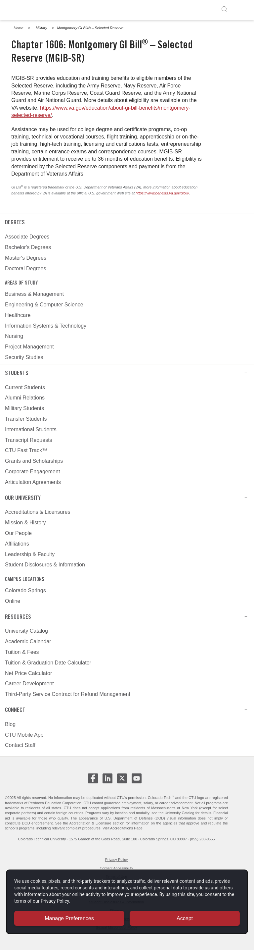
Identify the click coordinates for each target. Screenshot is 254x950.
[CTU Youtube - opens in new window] (137, 781)
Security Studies (24, 357)
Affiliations (17, 544)
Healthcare (17, 315)
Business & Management (34, 294)
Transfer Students (26, 419)
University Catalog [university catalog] (26, 631)
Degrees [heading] (126, 222)
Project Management (29, 346)
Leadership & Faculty (30, 554)
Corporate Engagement (32, 471)
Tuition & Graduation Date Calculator (48, 662)
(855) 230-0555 (202, 839)
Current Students (25, 387)
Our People (18, 533)
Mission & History (25, 522)
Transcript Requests (28, 440)
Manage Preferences (69, 918)
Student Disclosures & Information (45, 564)
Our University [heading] (126, 497)
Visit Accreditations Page (123, 828)
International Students (31, 429)
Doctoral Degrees (25, 268)
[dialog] (127, 901)
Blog (10, 724)
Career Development (29, 683)
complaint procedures (83, 828)
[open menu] (241, 9)
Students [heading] (126, 372)
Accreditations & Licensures (37, 512)
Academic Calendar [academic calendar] (28, 641)
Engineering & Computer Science (44, 304)
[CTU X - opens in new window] (122, 778)
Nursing (14, 336)
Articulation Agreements (33, 482)
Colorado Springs (25, 590)
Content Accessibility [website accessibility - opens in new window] (116, 868)
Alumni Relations (25, 397)
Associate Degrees (27, 236)
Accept (185, 918)
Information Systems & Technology (45, 326)
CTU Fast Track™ (26, 450)
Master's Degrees (25, 258)
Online (12, 601)
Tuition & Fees (22, 652)
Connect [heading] (126, 709)
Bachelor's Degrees (28, 247)
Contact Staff (20, 745)
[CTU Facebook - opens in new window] (93, 781)
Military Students (24, 408)
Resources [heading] (126, 616)
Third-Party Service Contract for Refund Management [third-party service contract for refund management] (67, 694)
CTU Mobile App (24, 735)
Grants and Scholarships (34, 461)
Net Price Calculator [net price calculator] (28, 673)
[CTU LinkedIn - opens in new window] (107, 781)
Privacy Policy (116, 860)
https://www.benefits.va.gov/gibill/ (162, 193)
